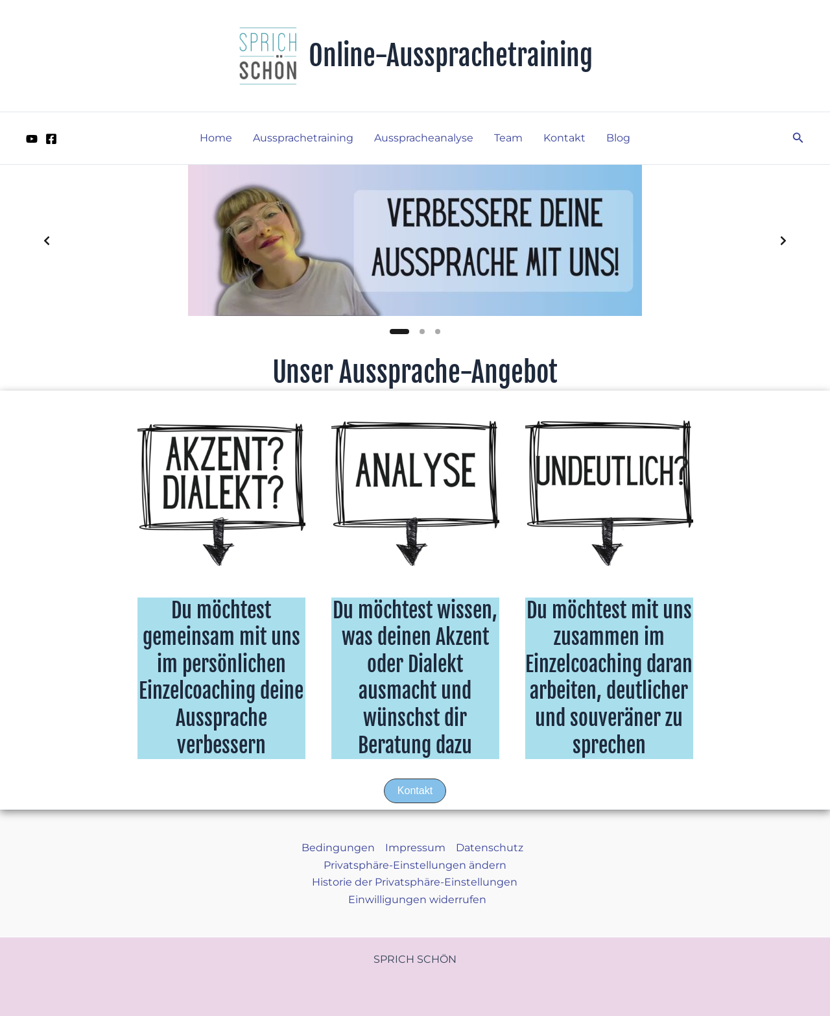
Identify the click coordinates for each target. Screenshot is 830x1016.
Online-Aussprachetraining (451, 56)
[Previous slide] (47, 241)
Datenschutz (489, 847)
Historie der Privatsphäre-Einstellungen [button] (414, 882)
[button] (798, 138)
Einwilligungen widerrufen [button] (417, 899)
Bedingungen (338, 847)
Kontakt (564, 138)
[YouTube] (32, 139)
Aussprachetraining (303, 138)
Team (508, 138)
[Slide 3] (437, 331)
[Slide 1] (399, 331)
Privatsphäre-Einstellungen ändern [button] (415, 865)
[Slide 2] (422, 331)
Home (216, 138)
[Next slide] (783, 241)
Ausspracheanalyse (423, 138)
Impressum (415, 847)
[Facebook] (51, 139)
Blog (618, 138)
